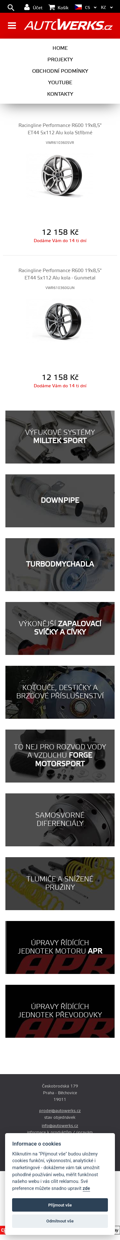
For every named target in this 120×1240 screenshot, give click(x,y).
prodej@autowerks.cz (60, 1110)
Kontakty (60, 94)
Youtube (60, 82)
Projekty (60, 59)
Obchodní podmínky (60, 71)
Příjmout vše (60, 1205)
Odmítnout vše (60, 1221)
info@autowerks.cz (60, 1125)
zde (86, 1188)
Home (60, 48)
